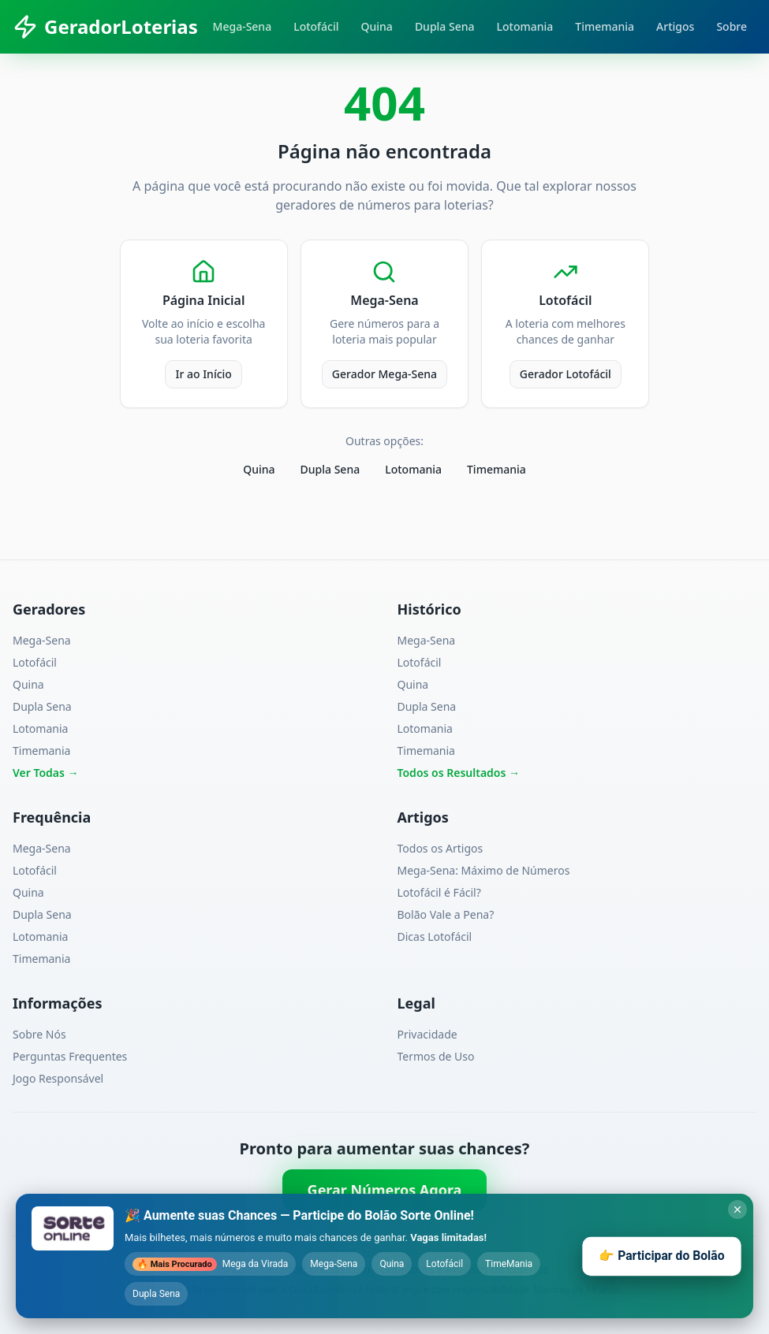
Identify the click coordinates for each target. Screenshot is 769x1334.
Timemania (604, 26)
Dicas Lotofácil (435, 936)
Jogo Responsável (58, 1078)
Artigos (675, 26)
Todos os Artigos (440, 848)
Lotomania (525, 26)
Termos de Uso (436, 1056)
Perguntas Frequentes (70, 1056)
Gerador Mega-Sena (384, 373)
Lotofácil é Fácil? (439, 892)
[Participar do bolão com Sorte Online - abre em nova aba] (384, 1256)
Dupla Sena (445, 26)
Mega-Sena (242, 26)
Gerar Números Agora (385, 1189)
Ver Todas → (46, 772)
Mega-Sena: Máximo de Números (484, 870)
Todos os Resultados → (459, 772)
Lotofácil (315, 26)
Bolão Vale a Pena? (446, 914)
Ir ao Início (203, 373)
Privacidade (427, 1034)
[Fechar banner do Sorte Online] (737, 1209)
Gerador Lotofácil (565, 373)
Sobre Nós (39, 1034)
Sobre (731, 26)
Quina (377, 26)
